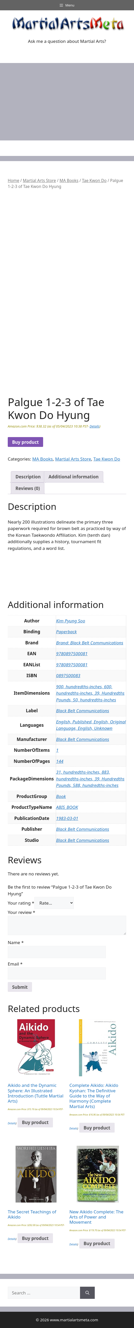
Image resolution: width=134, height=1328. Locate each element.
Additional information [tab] (74, 477)
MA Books (69, 180)
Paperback (66, 632)
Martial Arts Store (39, 180)
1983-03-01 (67, 818)
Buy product (25, 442)
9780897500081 (72, 654)
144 (59, 761)
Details (94, 426)
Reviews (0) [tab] (27, 488)
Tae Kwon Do (94, 180)
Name (16, 942)
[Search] (87, 1293)
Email (15, 964)
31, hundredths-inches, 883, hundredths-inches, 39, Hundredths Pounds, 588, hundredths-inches (90, 778)
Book (61, 796)
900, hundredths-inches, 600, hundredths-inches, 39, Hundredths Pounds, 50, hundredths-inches (90, 693)
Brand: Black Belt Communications (89, 643)
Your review (21, 912)
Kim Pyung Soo (70, 621)
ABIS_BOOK (67, 807)
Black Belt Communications (82, 711)
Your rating (21, 903)
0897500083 (68, 675)
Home (13, 180)
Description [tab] (28, 477)
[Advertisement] (67, 102)
